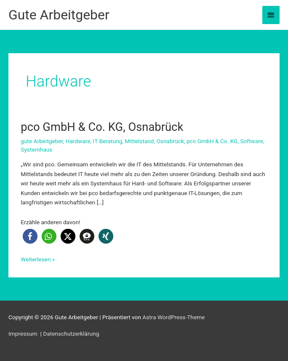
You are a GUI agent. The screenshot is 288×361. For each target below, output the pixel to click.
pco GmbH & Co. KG (212, 141)
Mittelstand (139, 141)
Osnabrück (170, 141)
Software (251, 141)
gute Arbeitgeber (42, 141)
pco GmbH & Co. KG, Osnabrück (102, 127)
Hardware (78, 141)
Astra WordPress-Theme (173, 317)
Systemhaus (36, 149)
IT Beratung (108, 141)
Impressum (23, 333)
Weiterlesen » (38, 259)
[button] (30, 236)
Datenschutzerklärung (71, 333)
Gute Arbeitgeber (58, 15)
